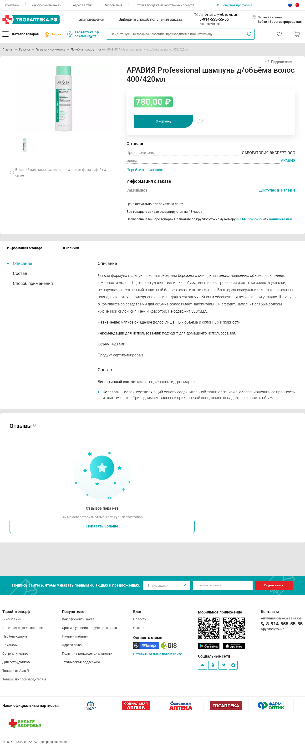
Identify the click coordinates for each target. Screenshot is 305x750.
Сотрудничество (15, 653)
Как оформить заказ (46, 5)
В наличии (71, 248)
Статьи (138, 628)
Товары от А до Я (15, 671)
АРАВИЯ (288, 160)
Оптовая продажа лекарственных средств (164, 5)
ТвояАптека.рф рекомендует (83, 34)
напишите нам (280, 219)
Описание (22, 263)
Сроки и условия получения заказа (89, 628)
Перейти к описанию (145, 169)
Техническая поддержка (81, 662)
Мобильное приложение (220, 612)
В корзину (163, 121)
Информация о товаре (25, 248)
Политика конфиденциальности (87, 653)
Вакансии (10, 645)
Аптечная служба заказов (22, 628)
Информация (113, 5)
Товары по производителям (24, 679)
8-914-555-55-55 (214, 19)
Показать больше (102, 526)
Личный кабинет (75, 636)
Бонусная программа (232, 5)
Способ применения (33, 283)
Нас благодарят (14, 636)
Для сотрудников (16, 662)
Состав (20, 273)
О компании (10, 5)
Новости (140, 619)
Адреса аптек (82, 5)
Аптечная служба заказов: (218, 14)
